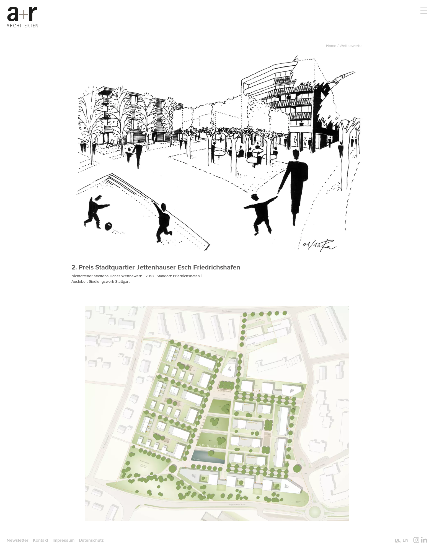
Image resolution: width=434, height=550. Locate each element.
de (398, 540)
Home (331, 45)
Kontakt (40, 540)
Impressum (63, 540)
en (406, 540)
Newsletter (18, 540)
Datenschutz (91, 540)
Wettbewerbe (351, 45)
